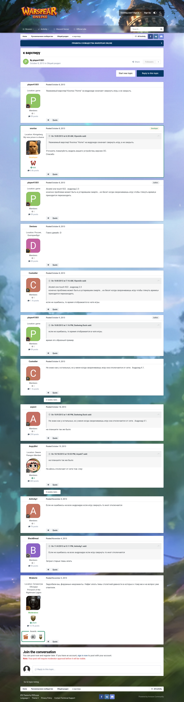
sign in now (83, 655)
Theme (35, 698)
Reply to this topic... (45, 669)
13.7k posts (33, 626)
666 (33, 167)
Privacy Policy (46, 698)
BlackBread (33, 538)
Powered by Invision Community (151, 697)
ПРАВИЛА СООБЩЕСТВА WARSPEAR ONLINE (92, 43)
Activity (44, 29)
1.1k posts (33, 300)
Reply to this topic (150, 73)
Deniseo (33, 226)
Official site (81, 29)
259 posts (33, 434)
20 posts (33, 261)
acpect (33, 407)
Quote (55, 120)
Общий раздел (54, 63)
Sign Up (147, 13)
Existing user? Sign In (131, 12)
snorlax (33, 128)
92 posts (33, 566)
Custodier (33, 273)
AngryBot (33, 446)
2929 (33, 623)
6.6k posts (33, 170)
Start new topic (126, 73)
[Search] (137, 29)
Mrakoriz (33, 578)
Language (25, 698)
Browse (28, 29)
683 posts (33, 481)
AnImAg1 (33, 499)
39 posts (33, 116)
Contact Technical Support (64, 698)
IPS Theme (24, 695)
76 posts (33, 526)
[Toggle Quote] (50, 136)
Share (136, 62)
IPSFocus (35, 695)
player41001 (38, 60)
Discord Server (62, 29)
